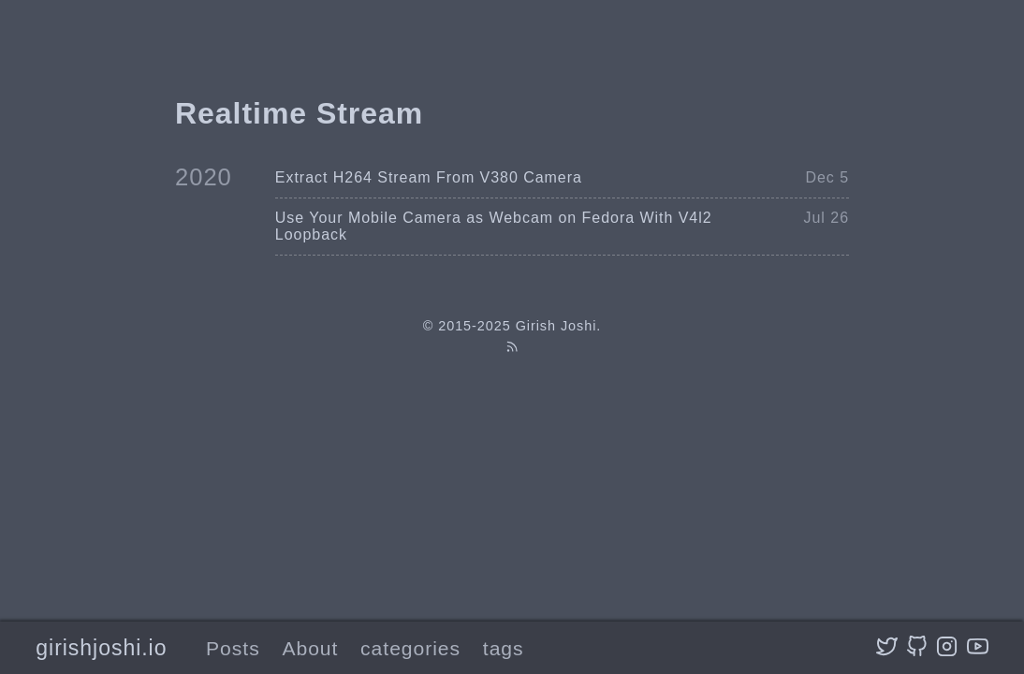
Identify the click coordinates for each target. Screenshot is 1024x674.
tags (503, 648)
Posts (233, 648)
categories (410, 648)
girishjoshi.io (101, 648)
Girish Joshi (556, 325)
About (310, 648)
